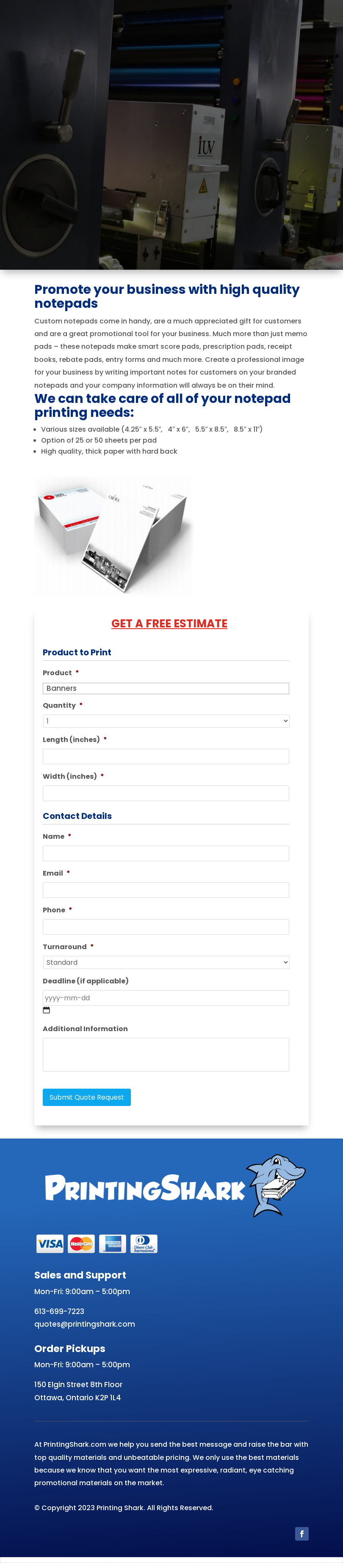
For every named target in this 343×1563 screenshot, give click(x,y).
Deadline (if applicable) (86, 981)
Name (57, 836)
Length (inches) (75, 740)
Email (56, 873)
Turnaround (68, 947)
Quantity (63, 705)
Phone (57, 910)
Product (61, 673)
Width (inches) (73, 776)
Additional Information (85, 1029)
